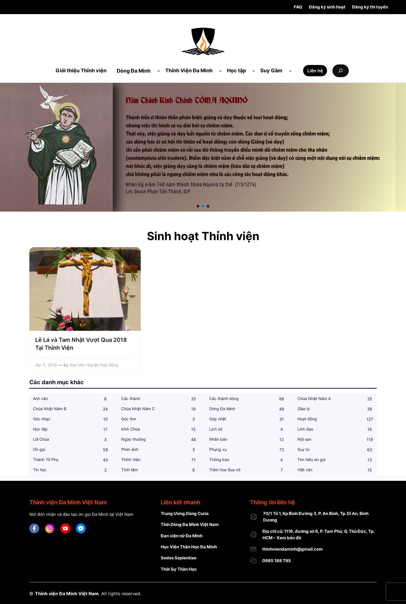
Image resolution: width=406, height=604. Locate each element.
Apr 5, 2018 (46, 364)
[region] (203, 147)
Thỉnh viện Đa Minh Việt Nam (67, 593)
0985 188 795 (276, 560)
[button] (198, 206)
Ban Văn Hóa (81, 364)
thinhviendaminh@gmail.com (292, 549)
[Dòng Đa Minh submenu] (158, 70)
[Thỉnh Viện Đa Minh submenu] (220, 70)
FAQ (298, 7)
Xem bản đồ (289, 537)
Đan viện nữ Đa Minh (181, 535)
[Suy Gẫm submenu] (290, 70)
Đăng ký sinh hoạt (327, 7)
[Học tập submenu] (253, 70)
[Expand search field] (340, 70)
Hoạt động (108, 364)
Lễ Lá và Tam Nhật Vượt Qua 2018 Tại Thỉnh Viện (81, 343)
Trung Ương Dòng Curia (185, 513)
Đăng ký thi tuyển (370, 7)
